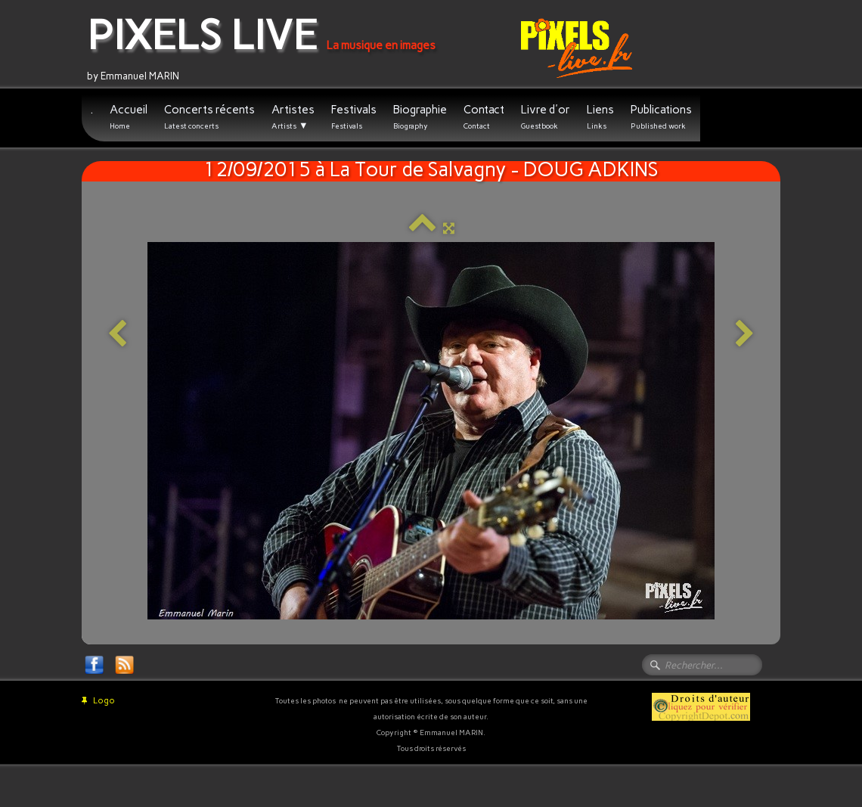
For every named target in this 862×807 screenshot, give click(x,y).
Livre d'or (545, 117)
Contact (484, 117)
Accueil (128, 117)
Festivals (354, 117)
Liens (600, 117)
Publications (661, 117)
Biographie (420, 117)
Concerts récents (209, 117)
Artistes (293, 117)
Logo (98, 701)
